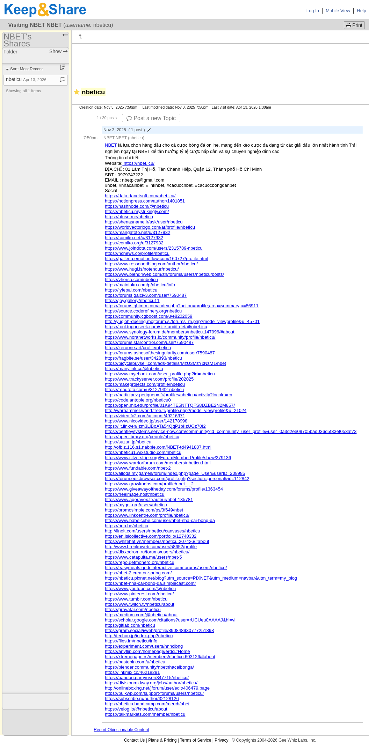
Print (354, 25)
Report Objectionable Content (121, 729)
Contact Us (134, 740)
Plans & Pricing (162, 740)
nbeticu (26, 79)
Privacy (221, 740)
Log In (312, 10)
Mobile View (338, 10)
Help (361, 10)
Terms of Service (195, 740)
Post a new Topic (151, 118)
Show (58, 51)
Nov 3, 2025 (127, 129)
